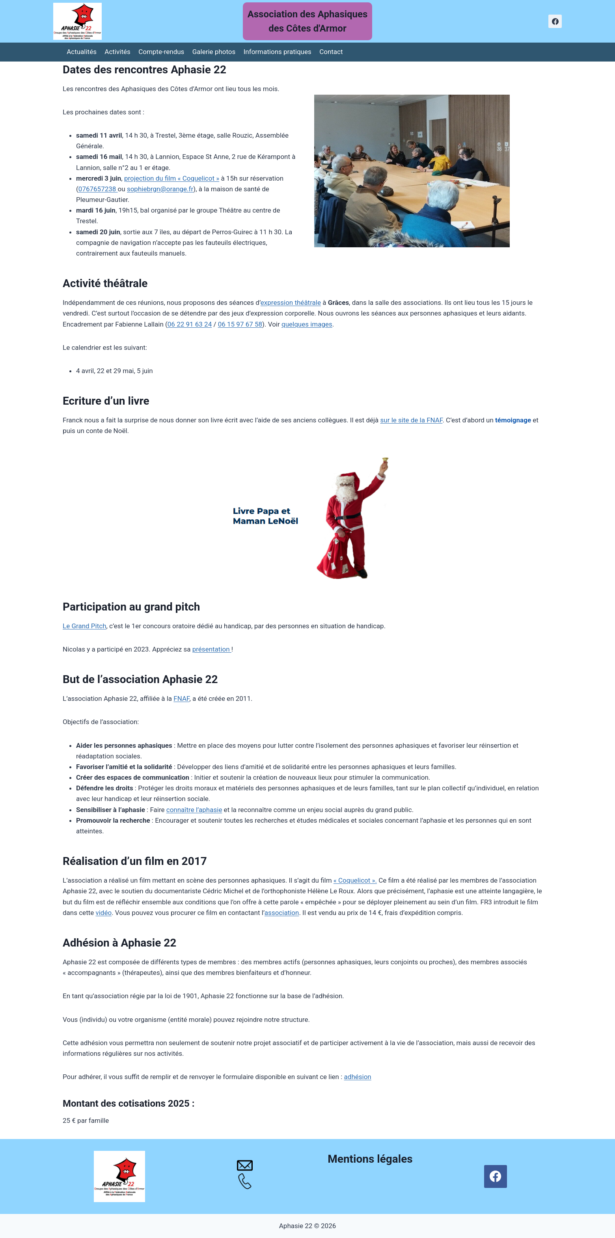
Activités (117, 52)
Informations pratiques (277, 52)
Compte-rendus (161, 52)
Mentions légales (370, 1158)
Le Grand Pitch (84, 626)
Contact (331, 52)
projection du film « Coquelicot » (171, 178)
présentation (211, 649)
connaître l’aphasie (194, 810)
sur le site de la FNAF (411, 420)
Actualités (82, 52)
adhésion (357, 1077)
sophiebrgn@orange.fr (160, 189)
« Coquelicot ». (355, 880)
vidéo (103, 913)
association (282, 913)
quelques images (306, 324)
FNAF (181, 698)
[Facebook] (555, 21)
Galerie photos (214, 52)
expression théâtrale (291, 302)
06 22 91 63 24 (190, 324)
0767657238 (98, 189)
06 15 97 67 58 (240, 324)
